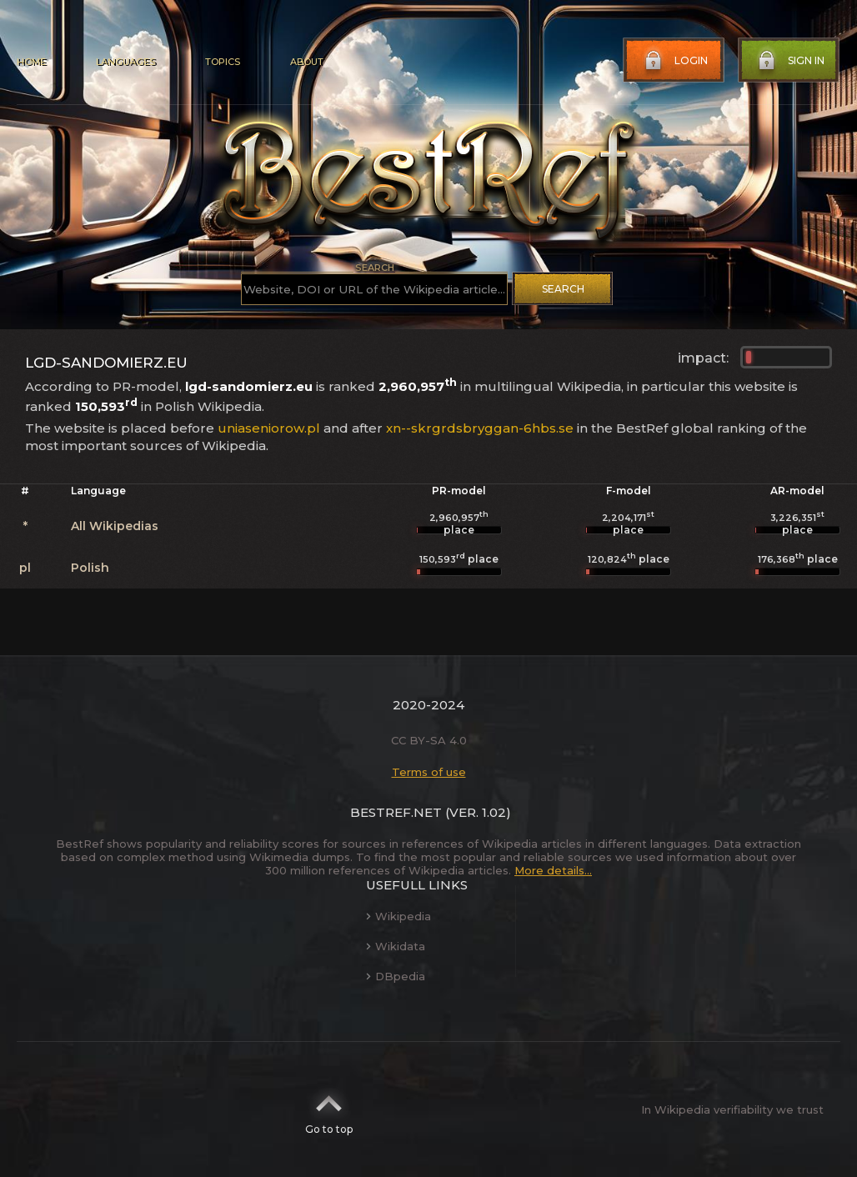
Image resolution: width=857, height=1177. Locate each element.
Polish (90, 567)
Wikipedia (398, 916)
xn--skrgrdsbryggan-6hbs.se (480, 428)
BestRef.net (396, 812)
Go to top (328, 1109)
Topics (222, 62)
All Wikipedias (114, 525)
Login (674, 61)
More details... (553, 870)
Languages (125, 62)
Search (563, 289)
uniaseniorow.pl (269, 428)
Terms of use (429, 772)
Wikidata (395, 946)
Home (31, 62)
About (306, 62)
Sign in (789, 61)
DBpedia (395, 976)
